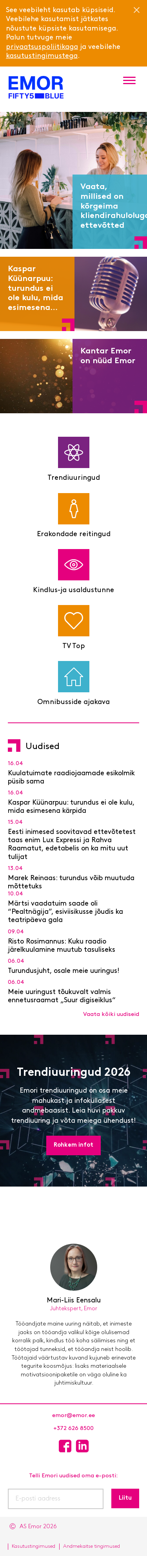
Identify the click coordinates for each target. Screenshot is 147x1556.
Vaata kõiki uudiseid (111, 1015)
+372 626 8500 (73, 1429)
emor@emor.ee (73, 1416)
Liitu (125, 1498)
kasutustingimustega (42, 56)
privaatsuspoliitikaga (42, 47)
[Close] (136, 9)
